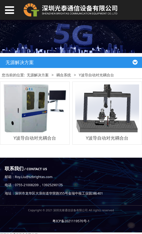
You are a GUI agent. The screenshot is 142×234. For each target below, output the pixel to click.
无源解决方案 (38, 74)
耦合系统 (63, 74)
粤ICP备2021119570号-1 (71, 221)
